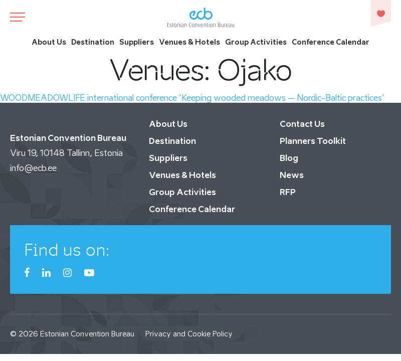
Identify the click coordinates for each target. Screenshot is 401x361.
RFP (288, 192)
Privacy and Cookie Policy (189, 333)
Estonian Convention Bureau (87, 333)
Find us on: (67, 249)
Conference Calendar (330, 42)
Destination (92, 42)
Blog (289, 158)
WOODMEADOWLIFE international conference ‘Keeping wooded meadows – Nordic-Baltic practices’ (192, 98)
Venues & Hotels (189, 42)
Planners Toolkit (313, 141)
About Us (49, 42)
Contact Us (302, 124)
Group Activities (256, 42)
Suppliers (136, 42)
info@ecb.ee (33, 168)
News (292, 175)
